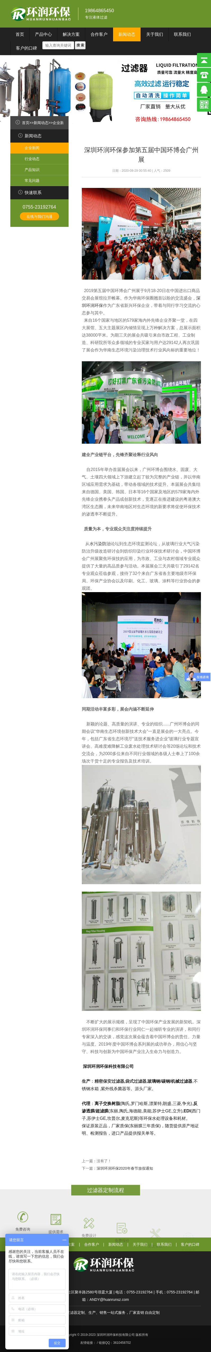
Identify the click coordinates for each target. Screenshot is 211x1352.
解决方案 (71, 34)
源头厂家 (143, 1088)
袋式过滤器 (135, 1081)
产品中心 (43, 34)
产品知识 (32, 170)
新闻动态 (126, 34)
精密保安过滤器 (109, 1081)
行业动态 (32, 159)
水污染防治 (100, 543)
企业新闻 (60, 123)
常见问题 (32, 180)
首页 (20, 34)
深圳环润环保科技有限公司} (40, 14)
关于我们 (154, 34)
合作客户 (99, 34)
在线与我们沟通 (39, 216)
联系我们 (182, 34)
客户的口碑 (26, 48)
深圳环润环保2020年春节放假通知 (125, 1168)
